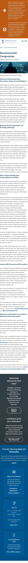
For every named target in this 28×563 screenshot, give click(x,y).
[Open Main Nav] (26, 41)
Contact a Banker (13, 493)
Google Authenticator (21, 308)
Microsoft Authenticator (10, 310)
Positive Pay (4, 342)
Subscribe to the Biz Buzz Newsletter (14, 439)
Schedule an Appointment (13, 489)
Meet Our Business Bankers (14, 410)
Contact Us (13, 525)
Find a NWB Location (13, 552)
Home (1, 47)
